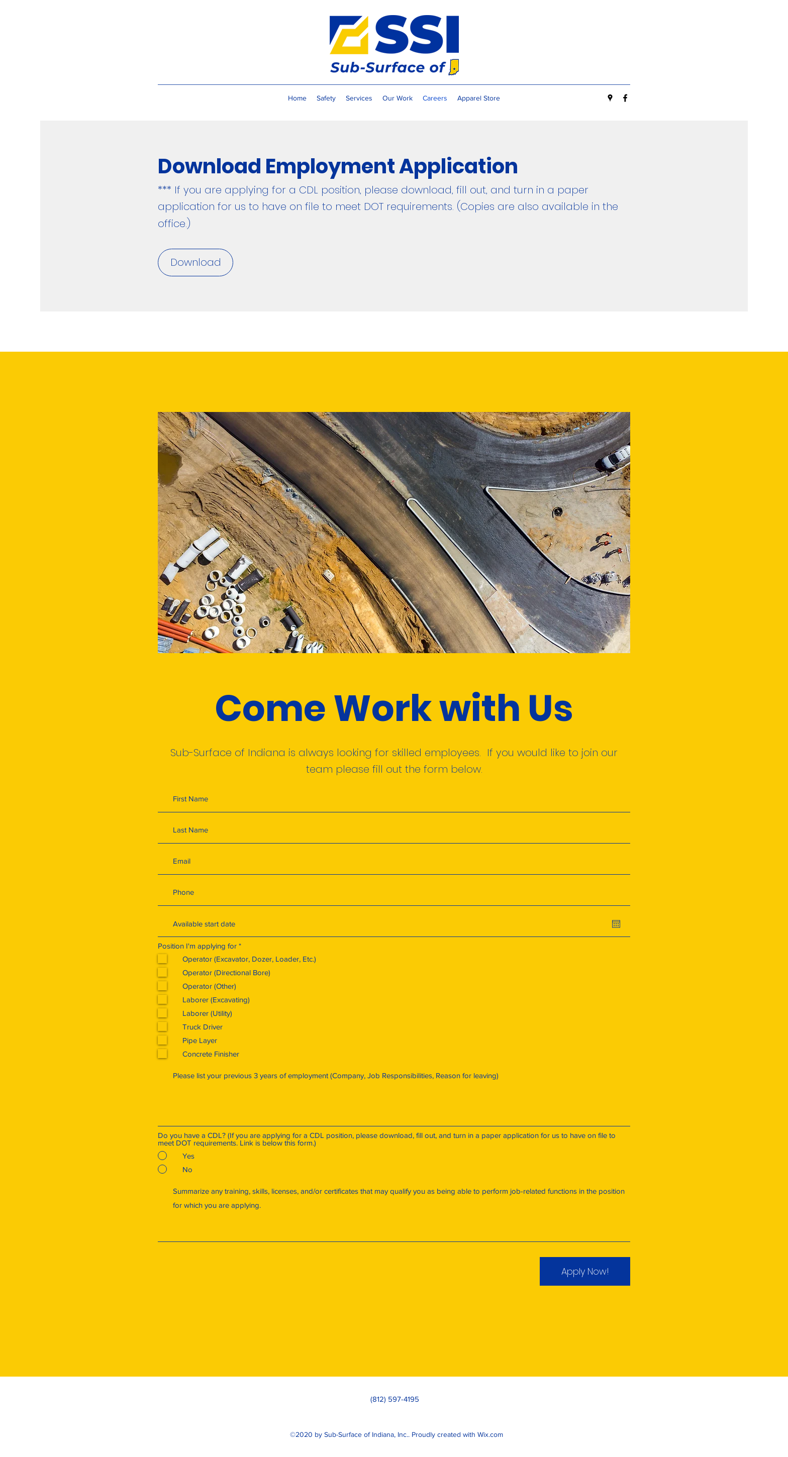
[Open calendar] (616, 924)
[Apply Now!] (585, 1271)
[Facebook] (625, 98)
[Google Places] (610, 98)
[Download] (195, 262)
